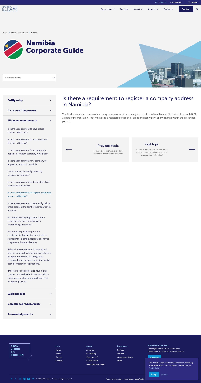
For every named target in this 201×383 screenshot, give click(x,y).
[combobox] (29, 86)
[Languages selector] (193, 2)
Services (120, 354)
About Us (90, 350)
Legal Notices (129, 379)
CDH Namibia (176, 2)
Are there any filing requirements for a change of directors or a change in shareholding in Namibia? (26, 221)
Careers (168, 9)
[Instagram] (20, 379)
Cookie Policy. (155, 368)
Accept (154, 374)
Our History (91, 354)
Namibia (34, 34)
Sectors (120, 350)
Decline (164, 374)
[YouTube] (29, 379)
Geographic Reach (125, 357)
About (152, 9)
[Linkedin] (24, 379)
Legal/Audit (139, 379)
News (137, 9)
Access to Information (114, 379)
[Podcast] (33, 379)
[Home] (9, 9)
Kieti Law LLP (161, 2)
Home (5, 34)
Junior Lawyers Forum (95, 364)
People (124, 9)
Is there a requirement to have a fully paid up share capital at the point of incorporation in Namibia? (29, 207)
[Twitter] (16, 379)
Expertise (106, 9)
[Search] (198, 9)
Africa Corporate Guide (19, 34)
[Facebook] (11, 379)
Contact (59, 361)
